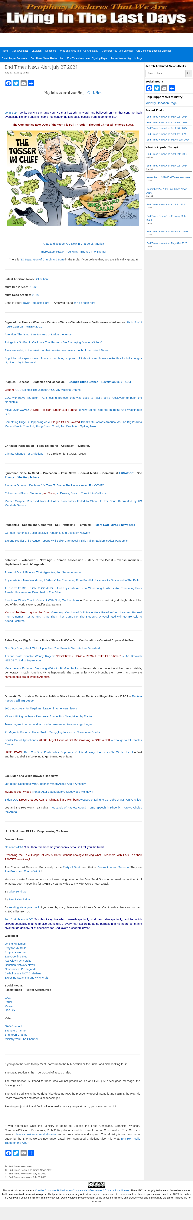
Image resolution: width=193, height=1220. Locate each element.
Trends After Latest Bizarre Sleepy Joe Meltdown (49, 791)
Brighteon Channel (16, 1034)
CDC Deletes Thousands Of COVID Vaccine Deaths (42, 389)
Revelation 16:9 (111, 381)
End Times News (18, 1170)
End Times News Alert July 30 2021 (28, 1177)
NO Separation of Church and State (42, 259)
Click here (42, 279)
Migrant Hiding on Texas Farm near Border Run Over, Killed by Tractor (49, 716)
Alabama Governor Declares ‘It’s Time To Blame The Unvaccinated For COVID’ (54, 485)
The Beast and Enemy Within (23, 871)
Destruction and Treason (113, 867)
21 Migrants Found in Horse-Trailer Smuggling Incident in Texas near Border (52, 732)
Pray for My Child (15, 948)
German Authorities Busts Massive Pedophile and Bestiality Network (47, 532)
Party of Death (72, 867)
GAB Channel (13, 1026)
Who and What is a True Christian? (79, 50)
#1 (30, 287)
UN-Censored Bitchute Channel (153, 50)
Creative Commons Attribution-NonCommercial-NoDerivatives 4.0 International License (82, 1190)
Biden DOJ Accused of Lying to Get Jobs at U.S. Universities (73, 799)
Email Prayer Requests (14, 58)
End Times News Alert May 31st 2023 (166, 243)
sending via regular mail (24, 907)
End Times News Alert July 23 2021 (28, 1173)
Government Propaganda (20, 969)
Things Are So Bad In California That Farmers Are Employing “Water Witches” (53, 342)
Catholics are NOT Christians (23, 973)
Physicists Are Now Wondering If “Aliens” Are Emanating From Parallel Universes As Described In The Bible (72, 580)
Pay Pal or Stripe (19, 899)
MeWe (9, 1006)
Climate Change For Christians (24, 453)
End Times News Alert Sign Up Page (87, 58)
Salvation (36, 50)
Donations (51, 50)
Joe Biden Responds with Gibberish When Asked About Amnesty (45, 783)
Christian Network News (20, 965)
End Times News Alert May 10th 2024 (166, 116)
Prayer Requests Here (35, 302)
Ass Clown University (18, 960)
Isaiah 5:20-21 (34, 326)
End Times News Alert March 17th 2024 (167, 139)
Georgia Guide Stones (83, 381)
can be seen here (84, 302)
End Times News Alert (20, 1166)
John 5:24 (11, 112)
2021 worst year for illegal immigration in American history (41, 708)
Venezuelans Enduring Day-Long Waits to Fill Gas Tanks (41, 668)
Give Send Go (18, 891)
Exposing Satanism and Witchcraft (26, 977)
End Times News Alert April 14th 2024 (167, 128)
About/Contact (20, 50)
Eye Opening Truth (16, 956)
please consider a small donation (36, 1134)
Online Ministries (15, 943)
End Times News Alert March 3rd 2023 (167, 231)
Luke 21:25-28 (15, 326)
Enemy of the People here (22, 477)
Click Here (94, 93)
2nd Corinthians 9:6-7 (19, 919)
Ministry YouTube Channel (21, 1039)
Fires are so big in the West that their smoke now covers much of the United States (56, 350)
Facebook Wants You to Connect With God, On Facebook (42, 600)
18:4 (128, 381)
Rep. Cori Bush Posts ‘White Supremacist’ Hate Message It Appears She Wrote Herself (79, 752)
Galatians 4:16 (14, 847)
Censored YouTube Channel (117, 50)
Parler (8, 1001)
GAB (8, 997)
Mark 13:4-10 (134, 322)
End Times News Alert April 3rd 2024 (166, 134)
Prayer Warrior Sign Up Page (126, 58)
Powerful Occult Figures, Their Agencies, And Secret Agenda (43, 572)
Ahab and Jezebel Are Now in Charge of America (73, 243)
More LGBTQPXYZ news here (115, 524)
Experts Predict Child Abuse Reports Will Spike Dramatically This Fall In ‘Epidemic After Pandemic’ (66, 540)
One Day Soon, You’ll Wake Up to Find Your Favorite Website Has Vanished (52, 648)
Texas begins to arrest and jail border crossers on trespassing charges (49, 724)
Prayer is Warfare (16, 952)
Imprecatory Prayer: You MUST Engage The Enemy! (73, 251)
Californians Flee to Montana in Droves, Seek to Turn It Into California (56, 493)
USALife (10, 1010)
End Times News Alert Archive (47, 58)
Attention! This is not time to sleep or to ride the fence (38, 334)
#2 (35, 287)
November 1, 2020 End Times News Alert (168, 177)
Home (5, 50)
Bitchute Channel (15, 1030)
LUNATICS (126, 473)
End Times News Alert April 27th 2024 (167, 122)
